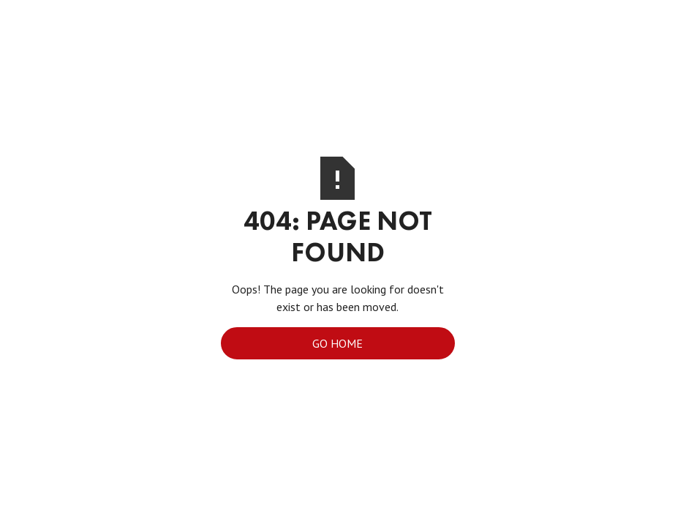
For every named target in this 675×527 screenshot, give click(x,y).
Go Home (337, 343)
